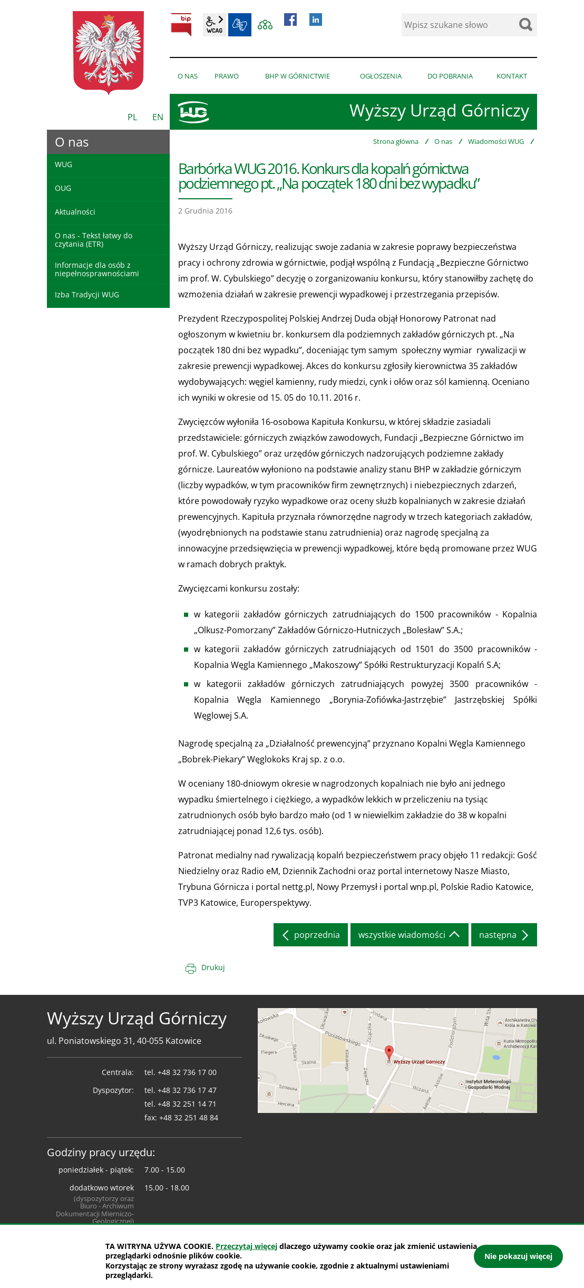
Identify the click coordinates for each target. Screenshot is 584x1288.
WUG (63, 164)
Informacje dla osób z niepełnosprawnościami (97, 269)
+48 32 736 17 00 (187, 1072)
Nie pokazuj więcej (518, 1256)
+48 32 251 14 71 (187, 1104)
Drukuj (213, 967)
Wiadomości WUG (496, 141)
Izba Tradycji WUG (87, 294)
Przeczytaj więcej (246, 1246)
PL (132, 117)
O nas (443, 141)
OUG (63, 188)
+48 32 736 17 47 (187, 1090)
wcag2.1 (214, 24)
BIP (181, 24)
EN (157, 117)
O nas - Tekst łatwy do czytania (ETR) (93, 239)
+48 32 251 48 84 (188, 1117)
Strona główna (395, 141)
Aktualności (75, 212)
